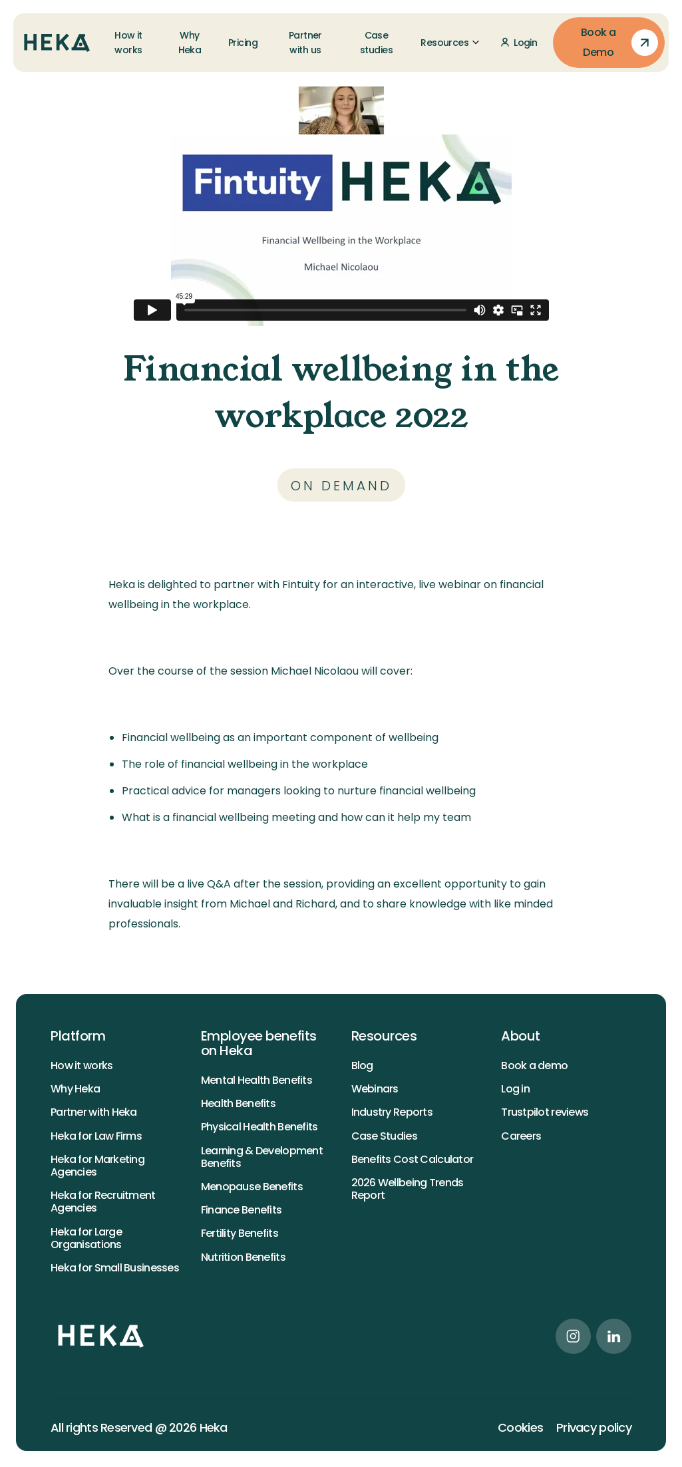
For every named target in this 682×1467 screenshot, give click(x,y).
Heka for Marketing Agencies (97, 1165)
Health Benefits (238, 1103)
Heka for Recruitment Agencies (103, 1201)
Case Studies (384, 1136)
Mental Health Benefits (256, 1080)
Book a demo (534, 1065)
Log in (515, 1088)
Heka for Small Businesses (115, 1267)
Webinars (375, 1088)
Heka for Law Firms (96, 1136)
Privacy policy (593, 1427)
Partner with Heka (94, 1112)
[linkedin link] (613, 1336)
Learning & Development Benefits (262, 1157)
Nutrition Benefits (243, 1257)
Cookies (520, 1427)
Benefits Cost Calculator (412, 1159)
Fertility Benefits (239, 1233)
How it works (81, 1065)
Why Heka (75, 1088)
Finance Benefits (241, 1210)
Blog (362, 1065)
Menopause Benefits (252, 1186)
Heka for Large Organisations (86, 1238)
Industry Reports (391, 1112)
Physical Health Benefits (259, 1126)
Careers (521, 1136)
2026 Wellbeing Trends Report (407, 1189)
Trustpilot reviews (544, 1112)
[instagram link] (573, 1336)
